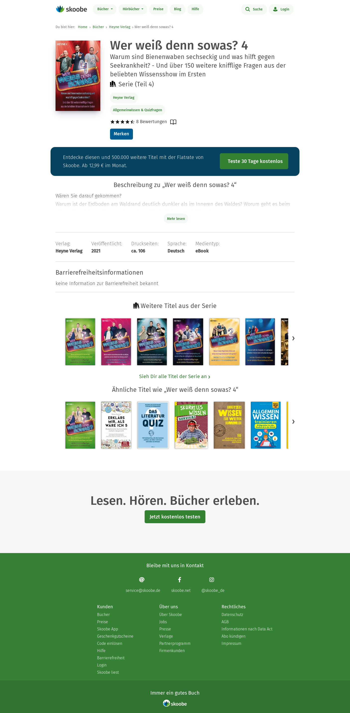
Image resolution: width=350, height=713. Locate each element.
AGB (225, 621)
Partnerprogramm (175, 643)
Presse (165, 629)
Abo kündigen (233, 636)
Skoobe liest (108, 672)
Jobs (163, 621)
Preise (158, 9)
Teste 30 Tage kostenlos (255, 161)
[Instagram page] (213, 585)
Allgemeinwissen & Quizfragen (137, 110)
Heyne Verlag (119, 27)
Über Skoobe (170, 614)
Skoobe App (107, 629)
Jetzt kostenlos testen (175, 517)
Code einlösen (109, 643)
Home (82, 27)
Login (281, 8)
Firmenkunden (172, 650)
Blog (177, 9)
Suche (254, 8)
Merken (121, 134)
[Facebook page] (180, 585)
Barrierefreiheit (110, 658)
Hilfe (195, 9)
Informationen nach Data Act (247, 629)
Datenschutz (232, 614)
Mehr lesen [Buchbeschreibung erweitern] (176, 219)
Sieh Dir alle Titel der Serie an (175, 376)
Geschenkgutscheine (115, 636)
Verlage (166, 636)
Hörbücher (132, 9)
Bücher (103, 9)
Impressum (231, 643)
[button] (293, 338)
